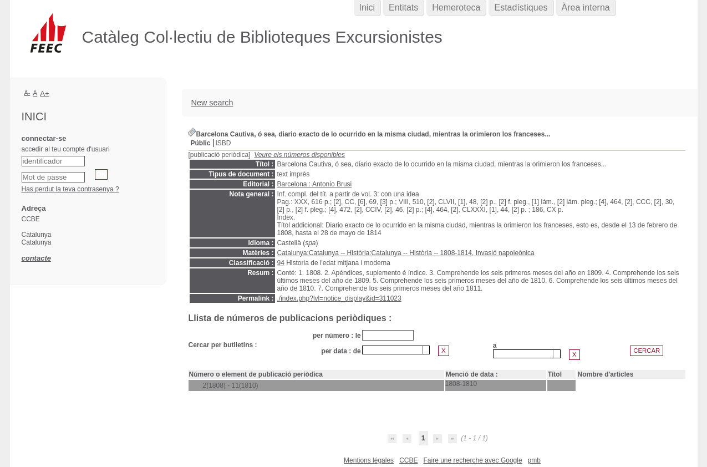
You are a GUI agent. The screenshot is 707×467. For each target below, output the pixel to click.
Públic (201, 143)
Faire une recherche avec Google (472, 460)
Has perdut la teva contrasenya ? (70, 189)
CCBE (408, 460)
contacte (36, 258)
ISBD (223, 143)
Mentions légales (369, 460)
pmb (534, 460)
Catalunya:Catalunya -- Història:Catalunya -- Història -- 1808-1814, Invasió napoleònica (406, 253)
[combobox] (396, 350)
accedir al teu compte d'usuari (66, 149)
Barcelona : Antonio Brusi (314, 184)
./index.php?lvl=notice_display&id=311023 (339, 298)
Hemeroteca (456, 7)
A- (27, 92)
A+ (44, 93)
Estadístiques (520, 7)
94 (280, 263)
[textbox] (392, 350)
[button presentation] (426, 350)
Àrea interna (586, 7)
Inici (367, 7)
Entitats (403, 7)
